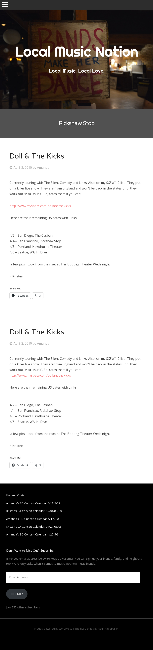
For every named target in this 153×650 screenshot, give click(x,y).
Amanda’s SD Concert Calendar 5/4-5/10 (32, 519)
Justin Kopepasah (108, 628)
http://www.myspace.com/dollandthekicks (40, 206)
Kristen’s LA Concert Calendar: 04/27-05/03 (34, 526)
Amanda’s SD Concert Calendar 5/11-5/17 (33, 503)
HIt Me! (17, 594)
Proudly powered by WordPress (53, 628)
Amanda (43, 167)
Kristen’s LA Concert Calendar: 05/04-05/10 (34, 511)
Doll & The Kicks (37, 156)
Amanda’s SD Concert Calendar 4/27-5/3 (32, 534)
